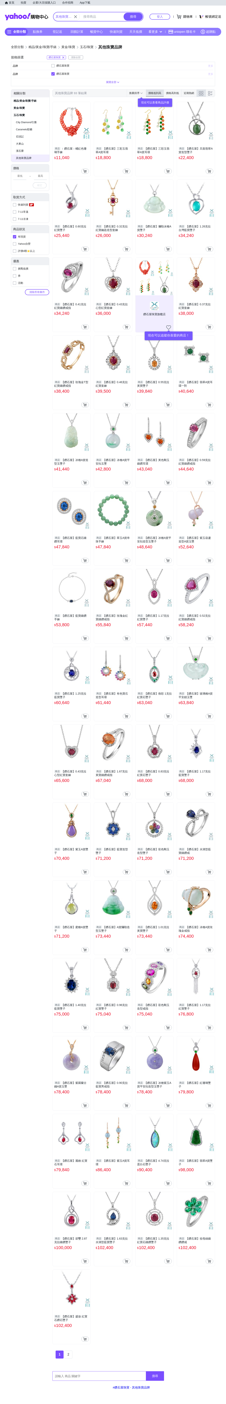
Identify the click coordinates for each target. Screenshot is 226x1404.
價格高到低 (172, 93)
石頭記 (20, 136)
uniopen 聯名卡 (182, 31)
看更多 (155, 31)
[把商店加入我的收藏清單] (168, 327)
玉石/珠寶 (19, 115)
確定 (39, 185)
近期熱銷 (189, 93)
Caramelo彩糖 (24, 129)
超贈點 (208, 31)
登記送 (57, 31)
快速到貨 (116, 31)
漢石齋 (20, 150)
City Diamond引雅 (26, 122)
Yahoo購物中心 (26, 16)
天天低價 (135, 31)
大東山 (20, 143)
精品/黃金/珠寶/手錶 (25, 100)
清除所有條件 (37, 292)
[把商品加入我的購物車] (85, 171)
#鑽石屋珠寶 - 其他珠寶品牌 (131, 1387)
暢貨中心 (96, 31)
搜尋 (155, 1376)
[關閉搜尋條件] (75, 16)
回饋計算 (77, 31)
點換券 (37, 31)
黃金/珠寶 (19, 107)
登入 (160, 16)
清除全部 (76, 57)
